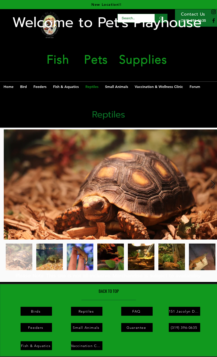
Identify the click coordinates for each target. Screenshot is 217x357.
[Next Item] (212, 184)
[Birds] (36, 311)
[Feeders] (36, 327)
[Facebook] (214, 21)
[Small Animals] (86, 327)
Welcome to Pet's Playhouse (107, 22)
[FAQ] (137, 311)
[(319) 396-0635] (184, 327)
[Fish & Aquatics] (36, 345)
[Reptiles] (86, 311)
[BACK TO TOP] (108, 291)
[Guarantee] (137, 327)
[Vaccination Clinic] (86, 345)
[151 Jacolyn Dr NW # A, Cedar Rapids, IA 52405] (184, 311)
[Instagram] (214, 12)
